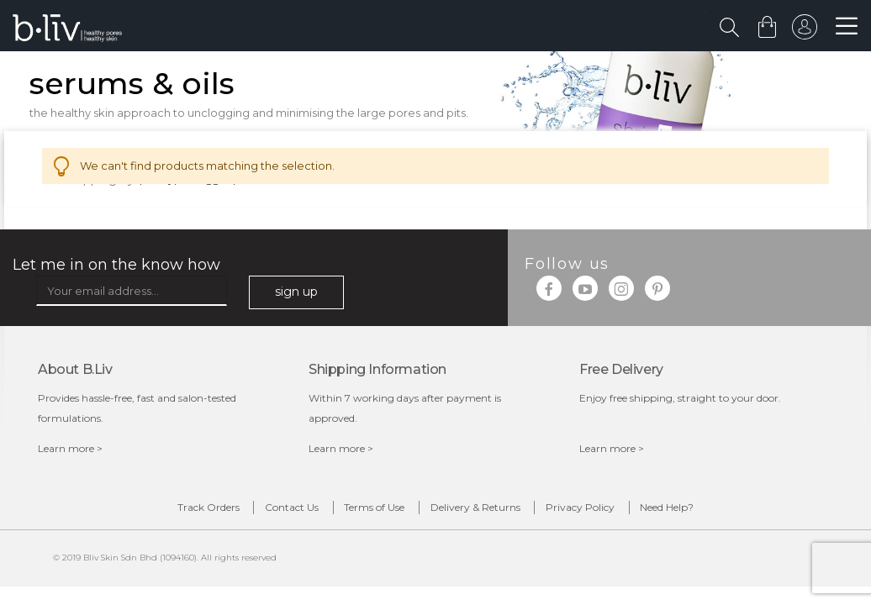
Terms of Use (360, 512)
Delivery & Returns (489, 512)
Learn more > (70, 450)
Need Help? (736, 512)
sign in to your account (801, 31)
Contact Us (250, 512)
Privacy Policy (621, 512)
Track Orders (139, 512)
